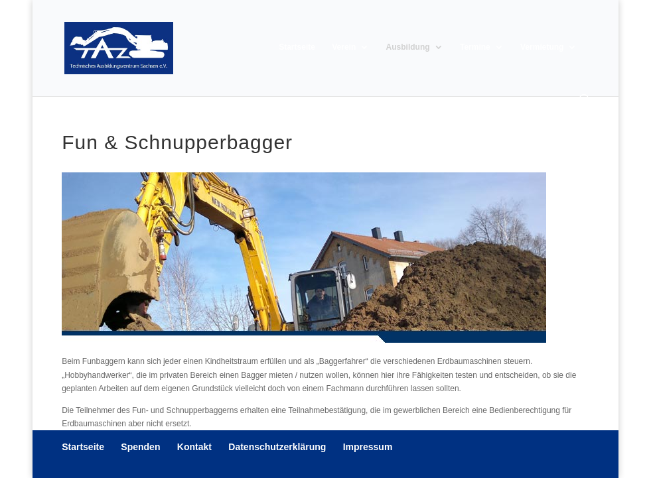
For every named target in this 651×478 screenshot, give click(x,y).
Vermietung (541, 47)
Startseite (297, 47)
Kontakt (194, 447)
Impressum (368, 447)
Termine (475, 47)
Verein (344, 47)
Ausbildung (408, 47)
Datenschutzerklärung (277, 447)
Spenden (140, 447)
